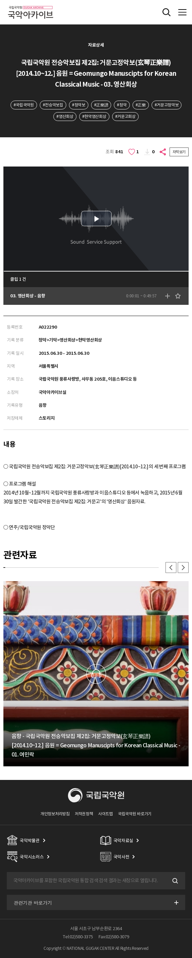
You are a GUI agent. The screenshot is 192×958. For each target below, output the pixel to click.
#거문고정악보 (167, 104)
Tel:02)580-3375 (78, 937)
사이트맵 (105, 813)
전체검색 (166, 12)
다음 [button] (183, 567)
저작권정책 (84, 813)
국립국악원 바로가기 (135, 813)
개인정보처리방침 (55, 813)
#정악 (121, 104)
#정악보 (78, 104)
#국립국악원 (24, 104)
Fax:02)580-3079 (114, 937)
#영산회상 (64, 116)
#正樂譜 (101, 104)
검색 (174, 880)
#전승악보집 (53, 104)
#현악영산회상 (94, 116)
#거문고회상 (125, 116)
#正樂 (141, 104)
